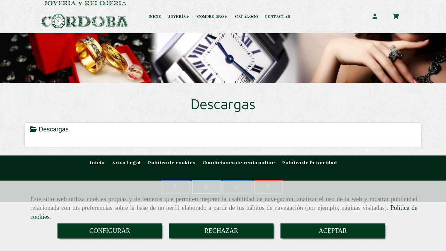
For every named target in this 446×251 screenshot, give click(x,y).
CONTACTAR (277, 16)
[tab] (223, 130)
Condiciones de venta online (238, 162)
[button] (375, 16)
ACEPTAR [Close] (333, 230)
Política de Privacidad (309, 162)
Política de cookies (171, 162)
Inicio (97, 162)
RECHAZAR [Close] (221, 230)
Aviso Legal (126, 162)
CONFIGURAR (109, 230)
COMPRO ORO (212, 16)
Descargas (49, 129)
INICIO (154, 16)
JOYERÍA (179, 16)
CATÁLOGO (246, 16)
